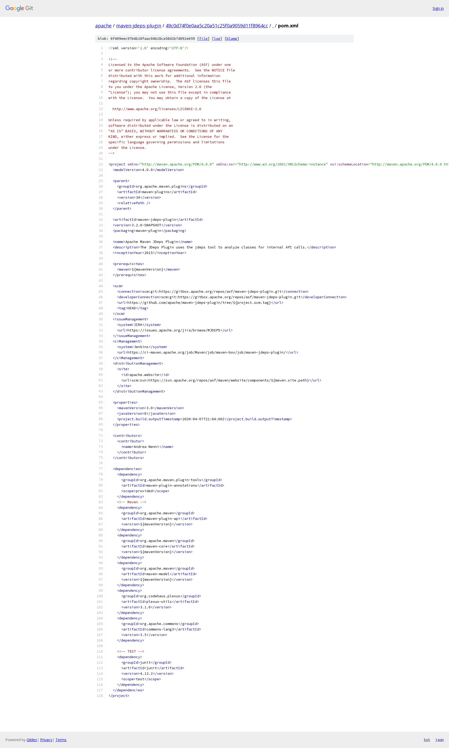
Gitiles (32, 739)
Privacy (46, 739)
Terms (60, 739)
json (439, 739)
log (217, 38)
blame (232, 38)
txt (427, 739)
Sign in (438, 8)
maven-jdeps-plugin (138, 25)
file (203, 38)
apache (103, 25)
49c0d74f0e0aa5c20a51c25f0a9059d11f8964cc (217, 25)
